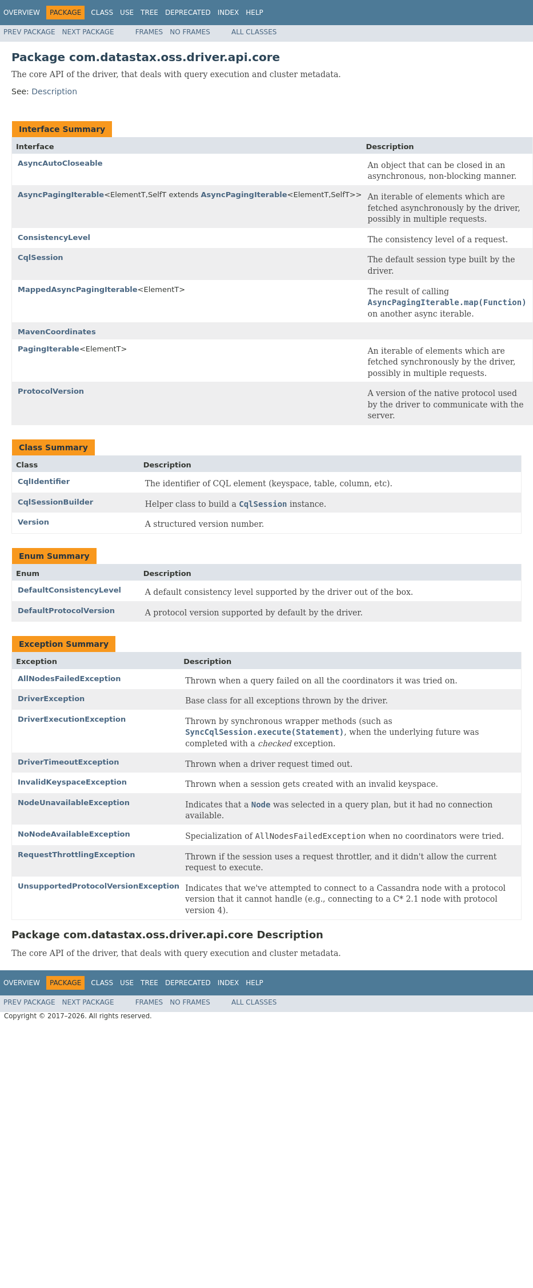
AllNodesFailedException (69, 678)
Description (54, 91)
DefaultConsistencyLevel (69, 590)
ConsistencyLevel (54, 237)
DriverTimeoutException (68, 762)
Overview (21, 13)
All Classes (253, 32)
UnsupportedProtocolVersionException (98, 886)
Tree (149, 13)
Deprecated (188, 13)
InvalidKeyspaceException (72, 782)
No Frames (190, 32)
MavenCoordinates (57, 331)
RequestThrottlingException (76, 854)
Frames (149, 32)
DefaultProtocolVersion (66, 610)
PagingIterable (48, 349)
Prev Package (29, 32)
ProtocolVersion (51, 391)
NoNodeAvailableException (74, 834)
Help (254, 13)
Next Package (88, 32)
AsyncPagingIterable (61, 194)
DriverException (51, 698)
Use (127, 13)
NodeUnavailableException (74, 802)
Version (33, 522)
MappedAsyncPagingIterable (78, 289)
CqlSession (40, 257)
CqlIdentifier (44, 481)
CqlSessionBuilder (55, 502)
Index (228, 13)
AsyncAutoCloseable (60, 163)
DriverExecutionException (72, 719)
